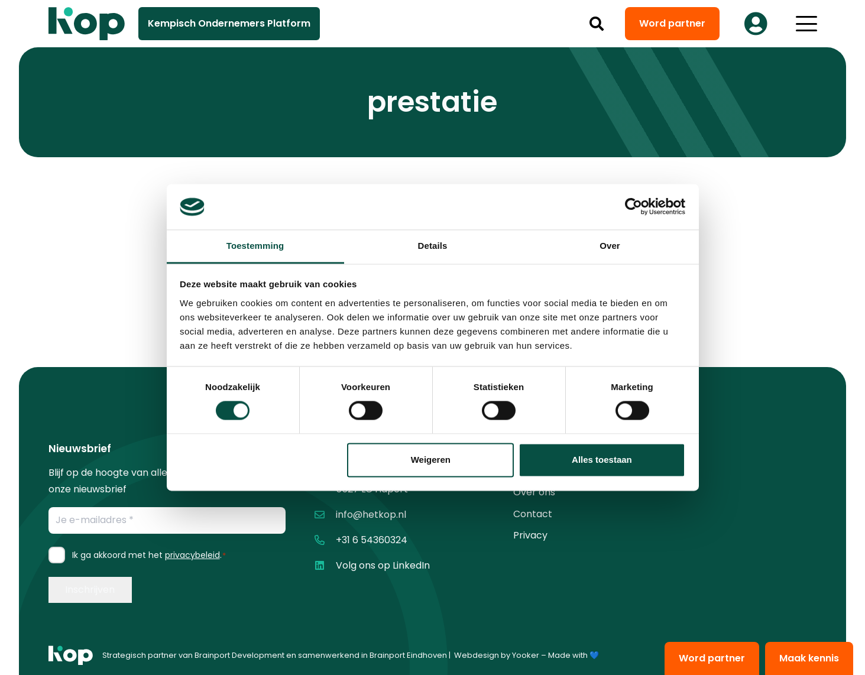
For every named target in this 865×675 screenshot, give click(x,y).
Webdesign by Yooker (496, 655)
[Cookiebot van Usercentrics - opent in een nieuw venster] (633, 207)
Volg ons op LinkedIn (383, 565)
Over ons (534, 492)
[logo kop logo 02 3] (86, 23)
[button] (596, 23)
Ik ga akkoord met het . (149, 555)
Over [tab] (610, 246)
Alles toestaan (602, 460)
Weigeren (431, 460)
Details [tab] (433, 246)
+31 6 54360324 (371, 540)
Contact (532, 514)
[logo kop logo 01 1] (70, 655)
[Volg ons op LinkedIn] (325, 565)
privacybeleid (192, 555)
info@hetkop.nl (371, 514)
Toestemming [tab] (255, 246)
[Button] (756, 24)
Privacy (530, 535)
